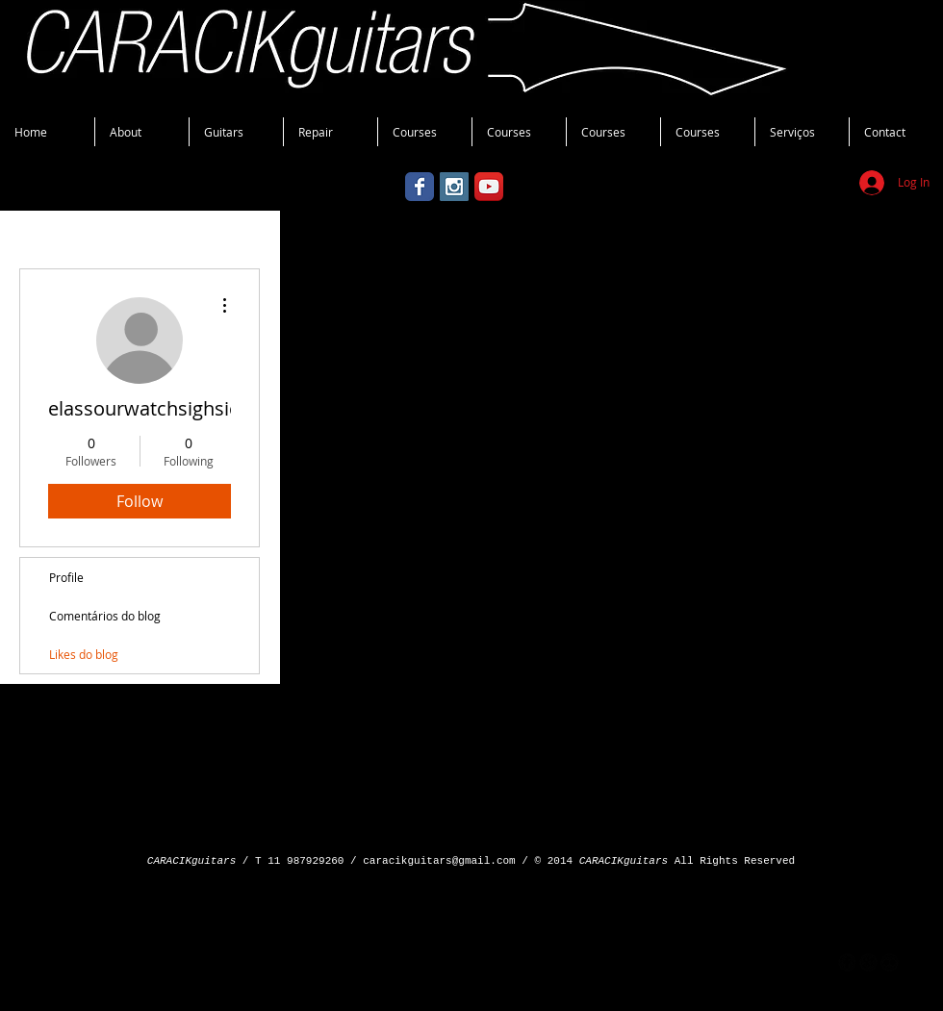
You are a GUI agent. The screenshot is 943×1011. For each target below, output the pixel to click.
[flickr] (889, 962)
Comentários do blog (105, 615)
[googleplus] (868, 962)
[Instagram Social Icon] (454, 186)
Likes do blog (83, 654)
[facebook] (847, 962)
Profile (66, 577)
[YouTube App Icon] (488, 186)
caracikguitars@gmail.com (439, 861)
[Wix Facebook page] (419, 186)
